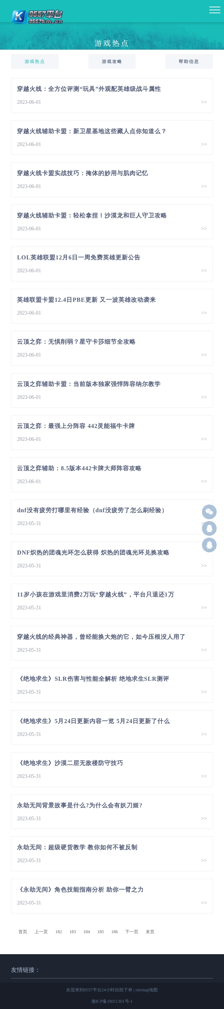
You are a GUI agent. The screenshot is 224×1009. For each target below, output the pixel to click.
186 (114, 931)
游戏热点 (35, 61)
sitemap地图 (146, 989)
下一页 (131, 931)
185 (100, 931)
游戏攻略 (112, 61)
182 (58, 931)
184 (86, 931)
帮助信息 (189, 61)
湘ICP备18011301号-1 (111, 1001)
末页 (150, 931)
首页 (22, 931)
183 (72, 931)
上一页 (41, 931)
